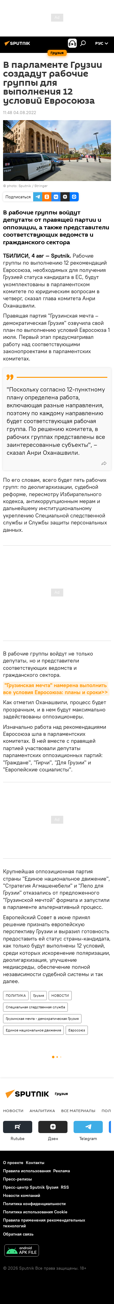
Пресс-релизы (17, 1179)
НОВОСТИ (60, 995)
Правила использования (27, 1171)
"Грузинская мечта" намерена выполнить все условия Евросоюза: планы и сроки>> (55, 689)
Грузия (38, 995)
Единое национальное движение (33, 1030)
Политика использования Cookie (35, 1212)
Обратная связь (18, 1234)
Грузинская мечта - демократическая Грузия (42, 1018)
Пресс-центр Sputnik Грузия (30, 1187)
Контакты (35, 1162)
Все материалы (78, 1110)
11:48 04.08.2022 (19, 112)
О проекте (13, 1162)
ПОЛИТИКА (16, 995)
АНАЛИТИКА (42, 1110)
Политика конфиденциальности (34, 1203)
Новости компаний (21, 1195)
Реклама (61, 1171)
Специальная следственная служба (35, 1007)
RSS (65, 1187)
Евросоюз (76, 1030)
